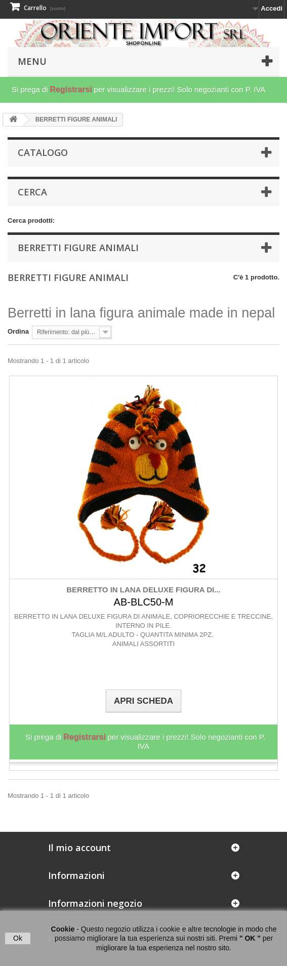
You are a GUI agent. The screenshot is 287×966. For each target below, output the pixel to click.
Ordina (18, 331)
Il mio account (79, 847)
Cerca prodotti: (31, 220)
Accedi (271, 8)
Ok (17, 938)
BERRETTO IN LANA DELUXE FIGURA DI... (143, 589)
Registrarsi (71, 89)
